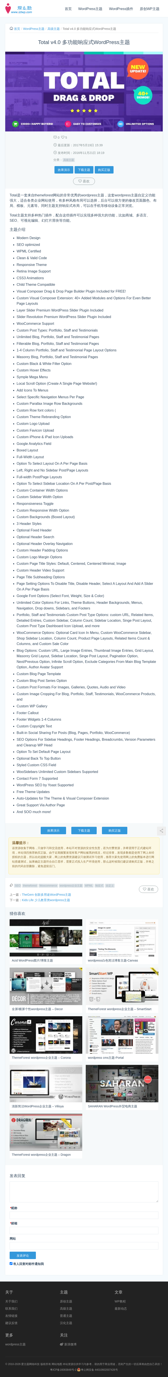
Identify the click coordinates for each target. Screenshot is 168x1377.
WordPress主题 (90, 9)
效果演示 (64, 170)
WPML (89, 885)
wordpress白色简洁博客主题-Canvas (113, 960)
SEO (17, 885)
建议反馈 (11, 1323)
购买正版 (104, 170)
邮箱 (13, 1223)
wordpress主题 (15, 1344)
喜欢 (86, 181)
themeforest (30, 885)
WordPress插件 (121, 9)
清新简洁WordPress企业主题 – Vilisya (38, 1106)
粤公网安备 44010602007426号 (97, 1369)
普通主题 (66, 1315)
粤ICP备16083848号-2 (63, 1369)
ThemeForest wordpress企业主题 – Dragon (41, 1154)
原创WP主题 (149, 9)
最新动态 (121, 1308)
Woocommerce (48, 885)
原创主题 (66, 1301)
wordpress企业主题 (71, 885)
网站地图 (57, 1364)
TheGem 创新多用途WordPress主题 (46, 894)
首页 (68, 9)
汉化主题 (66, 1323)
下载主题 (84, 170)
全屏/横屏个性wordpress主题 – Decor (37, 1009)
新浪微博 (68, 1344)
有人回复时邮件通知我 (27, 1264)
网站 (13, 1238)
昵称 (13, 1208)
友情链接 (11, 1315)
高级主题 (53, 29)
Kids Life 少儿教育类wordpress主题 (46, 900)
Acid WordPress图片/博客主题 (32, 960)
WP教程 (120, 1301)
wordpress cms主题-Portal (106, 1057)
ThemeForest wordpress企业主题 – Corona (41, 1057)
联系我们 (11, 1308)
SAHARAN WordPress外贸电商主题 (112, 1106)
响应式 (99, 885)
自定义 (110, 885)
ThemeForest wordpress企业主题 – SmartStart (119, 1009)
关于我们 (11, 1301)
